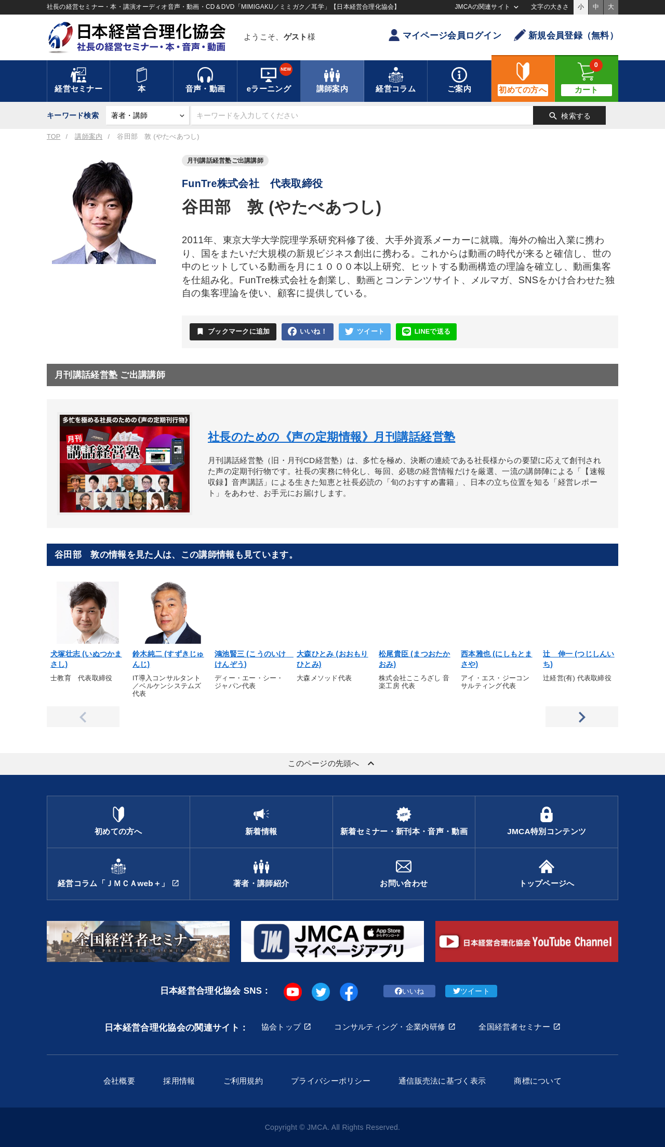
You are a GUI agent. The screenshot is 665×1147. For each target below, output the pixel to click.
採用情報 (179, 1080)
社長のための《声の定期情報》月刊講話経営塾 (331, 436)
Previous (83, 716)
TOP (53, 136)
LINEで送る (426, 331)
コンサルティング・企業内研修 (389, 1026)
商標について (538, 1080)
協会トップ (281, 1026)
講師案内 (88, 136)
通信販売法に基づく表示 (442, 1080)
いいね (409, 991)
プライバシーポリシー (330, 1080)
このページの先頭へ (332, 763)
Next (582, 716)
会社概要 (119, 1080)
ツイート (364, 331)
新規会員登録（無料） (566, 35)
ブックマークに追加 (233, 331)
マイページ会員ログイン (444, 35)
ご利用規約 (243, 1080)
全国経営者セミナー (514, 1026)
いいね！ (307, 331)
